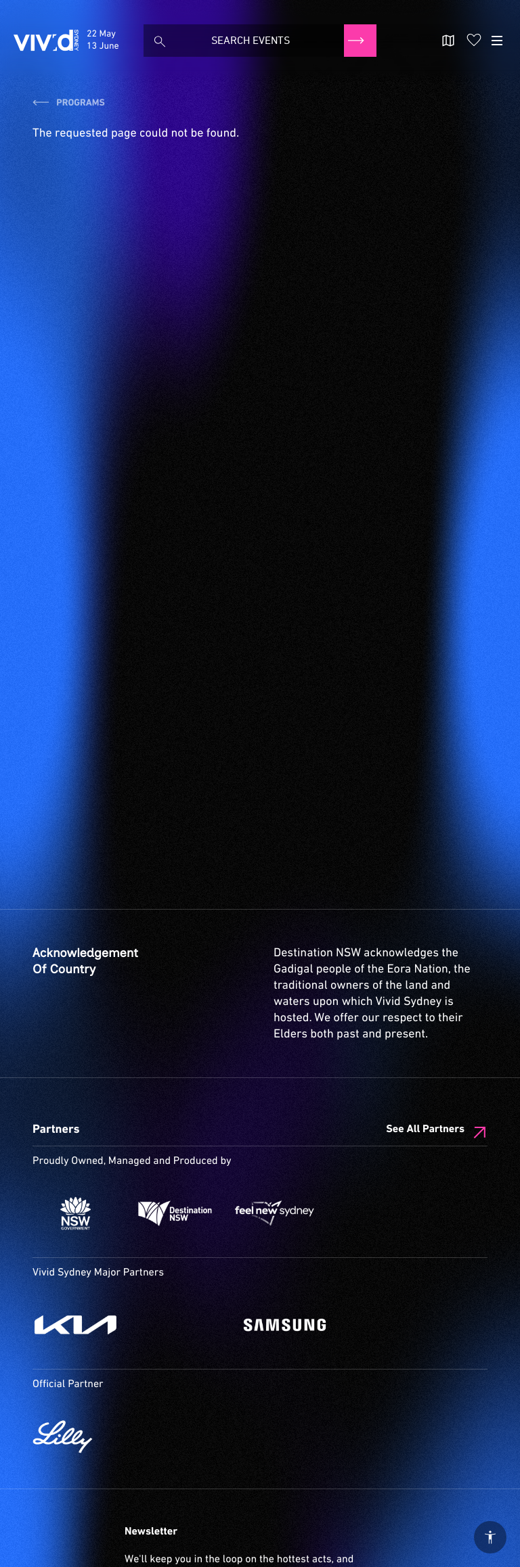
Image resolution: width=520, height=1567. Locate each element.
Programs (68, 103)
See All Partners (425, 1129)
